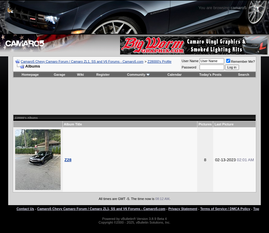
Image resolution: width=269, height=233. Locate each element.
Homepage (30, 74)
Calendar (174, 74)
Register (102, 74)
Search (243, 74)
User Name (190, 61)
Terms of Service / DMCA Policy (225, 209)
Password (189, 67)
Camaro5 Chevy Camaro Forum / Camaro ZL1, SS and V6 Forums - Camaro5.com (82, 61)
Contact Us (25, 209)
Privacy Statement (182, 209)
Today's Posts (210, 74)
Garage (59, 74)
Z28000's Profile (159, 61)
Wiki (80, 74)
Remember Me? (240, 61)
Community (138, 74)
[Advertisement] (134, 96)
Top (256, 209)
